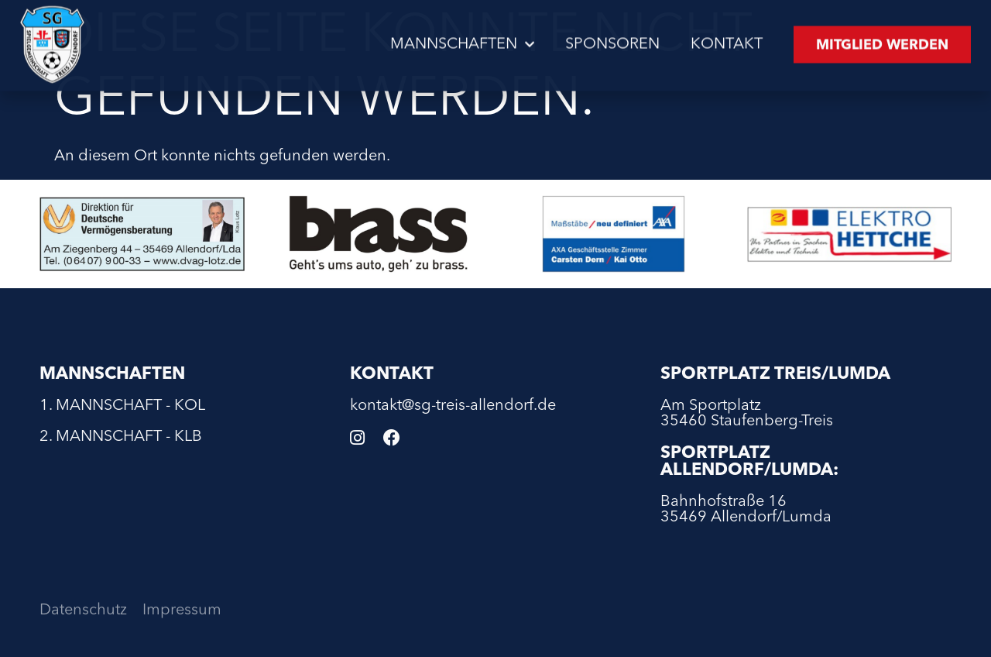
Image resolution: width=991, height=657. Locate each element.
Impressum (181, 610)
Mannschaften (462, 42)
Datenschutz (83, 610)
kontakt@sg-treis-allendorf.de (453, 406)
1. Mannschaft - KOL (122, 406)
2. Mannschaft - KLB (120, 437)
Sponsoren (612, 42)
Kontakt (727, 42)
